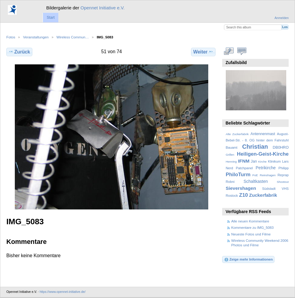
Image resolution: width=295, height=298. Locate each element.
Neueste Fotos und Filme (251, 234)
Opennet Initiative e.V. (102, 7)
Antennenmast (263, 134)
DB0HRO (281, 147)
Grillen (230, 154)
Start (50, 17)
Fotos (10, 37)
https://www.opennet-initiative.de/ (63, 291)
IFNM (244, 161)
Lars (285, 161)
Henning (231, 161)
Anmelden (281, 18)
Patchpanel (244, 168)
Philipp (283, 168)
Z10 (243, 195)
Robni (230, 181)
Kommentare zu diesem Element (241, 51)
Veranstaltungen (35, 37)
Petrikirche (266, 167)
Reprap (283, 175)
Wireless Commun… (73, 37)
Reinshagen (268, 175)
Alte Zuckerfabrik (237, 134)
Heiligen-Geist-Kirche (263, 154)
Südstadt (268, 188)
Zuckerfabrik (263, 195)
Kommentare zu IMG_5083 (252, 227)
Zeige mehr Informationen (248, 259)
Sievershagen (241, 188)
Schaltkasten (256, 181)
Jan (254, 161)
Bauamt (232, 147)
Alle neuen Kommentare (250, 221)
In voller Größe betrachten (228, 51)
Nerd (229, 168)
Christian (255, 146)
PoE (255, 175)
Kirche (262, 161)
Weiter (203, 51)
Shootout (283, 181)
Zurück (19, 51)
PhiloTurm (238, 174)
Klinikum (274, 161)
